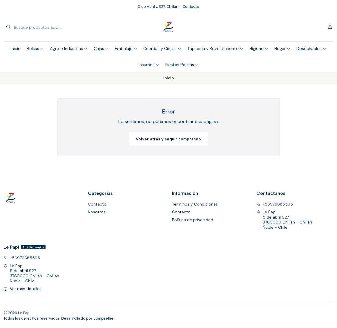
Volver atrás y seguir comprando (168, 139)
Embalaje (126, 48)
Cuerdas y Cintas (162, 48)
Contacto (190, 6)
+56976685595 (274, 204)
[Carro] (330, 27)
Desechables (311, 48)
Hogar (282, 48)
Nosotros (97, 212)
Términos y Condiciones (195, 204)
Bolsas (35, 48)
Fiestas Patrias (182, 64)
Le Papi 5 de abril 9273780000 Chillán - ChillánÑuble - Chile (284, 219)
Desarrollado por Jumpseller (87, 318)
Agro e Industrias (69, 48)
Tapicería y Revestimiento (215, 48)
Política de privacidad (192, 219)
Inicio (16, 48)
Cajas (101, 48)
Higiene (258, 48)
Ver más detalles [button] (22, 288)
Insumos (149, 64)
